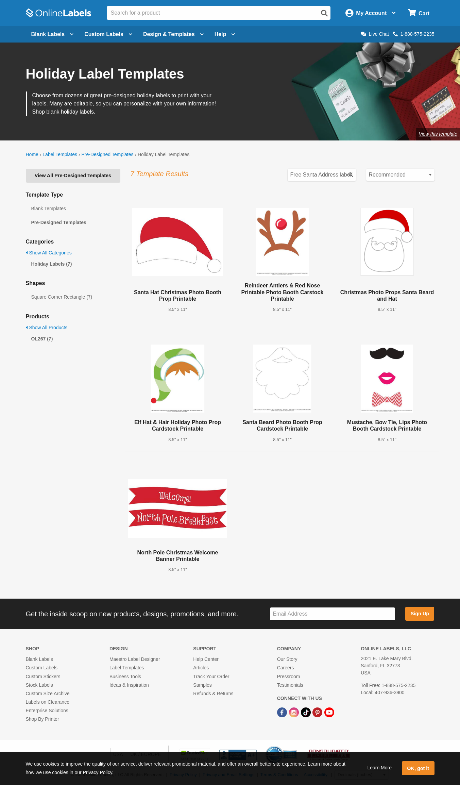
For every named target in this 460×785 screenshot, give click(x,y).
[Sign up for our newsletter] (332, 613)
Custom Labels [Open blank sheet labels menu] (108, 34)
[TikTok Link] (306, 712)
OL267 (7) (42, 338)
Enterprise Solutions (47, 710)
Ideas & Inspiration (129, 685)
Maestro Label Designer (134, 659)
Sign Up (420, 613)
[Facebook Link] (282, 712)
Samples (202, 685)
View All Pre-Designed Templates (73, 175)
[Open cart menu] (419, 13)
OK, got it (418, 768)
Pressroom (288, 676)
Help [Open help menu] (225, 34)
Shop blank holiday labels (63, 112)
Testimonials (290, 685)
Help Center (206, 659)
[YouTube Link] (329, 712)
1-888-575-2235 (414, 34)
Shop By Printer (42, 719)
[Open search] (324, 13)
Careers (285, 667)
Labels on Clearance (47, 702)
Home (32, 154)
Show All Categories (49, 252)
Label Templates (59, 154)
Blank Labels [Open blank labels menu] (52, 34)
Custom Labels (41, 667)
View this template (438, 134)
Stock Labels (39, 685)
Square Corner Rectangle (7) (61, 297)
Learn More (379, 767)
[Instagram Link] (294, 712)
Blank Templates (48, 208)
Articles (201, 667)
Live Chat (375, 34)
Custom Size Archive (48, 693)
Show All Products (47, 327)
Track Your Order (211, 676)
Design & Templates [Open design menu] (173, 34)
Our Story (287, 659)
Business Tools (125, 676)
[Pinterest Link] (318, 712)
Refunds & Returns (213, 693)
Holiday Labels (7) (51, 264)
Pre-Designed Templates (107, 154)
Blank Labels (39, 659)
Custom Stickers (43, 676)
